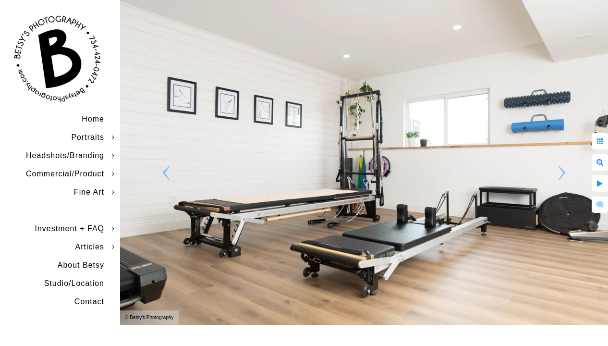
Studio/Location (74, 283)
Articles (89, 247)
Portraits (87, 137)
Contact (89, 301)
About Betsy (81, 265)
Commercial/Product (65, 174)
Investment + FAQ (70, 228)
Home (93, 119)
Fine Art (89, 192)
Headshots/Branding (65, 155)
